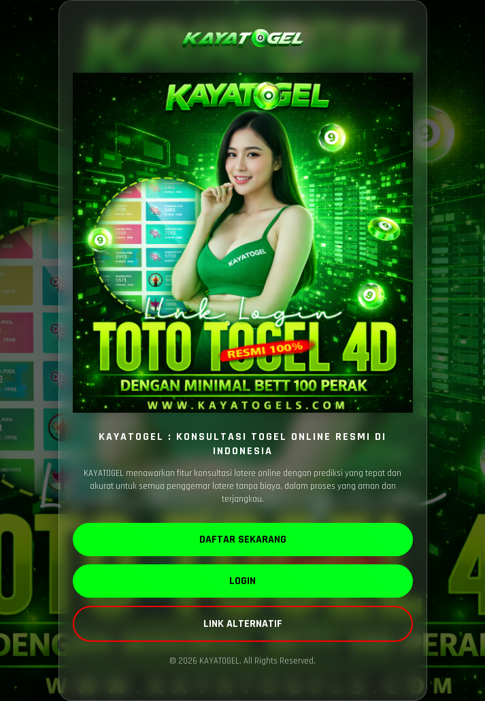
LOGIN (242, 581)
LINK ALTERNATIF (242, 624)
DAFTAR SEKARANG (242, 539)
